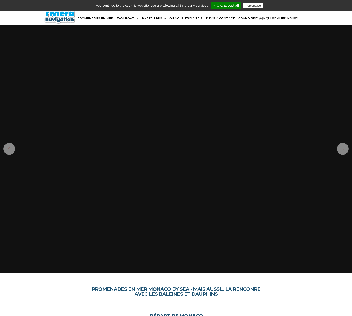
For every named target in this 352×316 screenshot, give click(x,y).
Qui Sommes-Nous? (282, 18)
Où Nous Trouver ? (185, 18)
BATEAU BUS (154, 18)
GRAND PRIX (248, 18)
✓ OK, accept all (226, 5)
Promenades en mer (95, 18)
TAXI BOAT (127, 18)
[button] (7, 148)
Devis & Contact (220, 18)
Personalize (253, 5)
